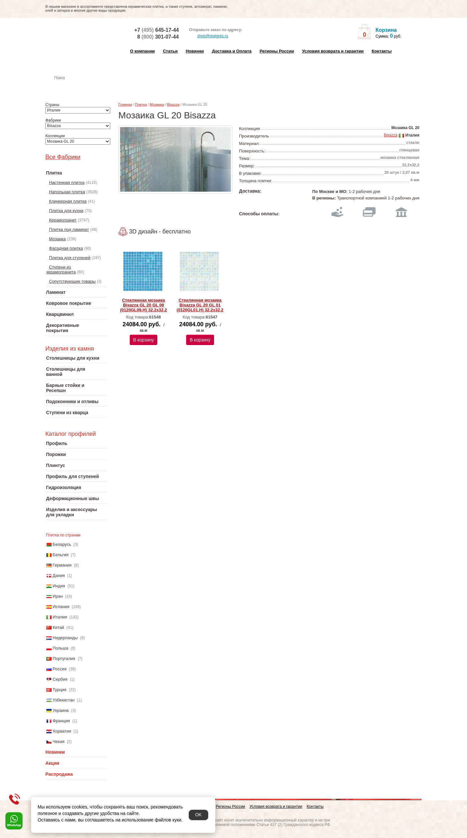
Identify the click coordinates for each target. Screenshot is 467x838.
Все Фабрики (62, 157)
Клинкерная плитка (68, 201)
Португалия (64, 658)
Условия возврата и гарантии (333, 51)
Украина (61, 710)
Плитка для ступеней (69, 257)
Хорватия (62, 731)
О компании (142, 51)
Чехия (58, 741)
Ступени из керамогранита (61, 269)
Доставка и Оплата (231, 51)
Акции (52, 763)
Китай (58, 627)
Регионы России (276, 51)
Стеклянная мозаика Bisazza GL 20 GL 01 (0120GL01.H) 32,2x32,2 (200, 305)
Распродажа (59, 774)
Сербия (60, 679)
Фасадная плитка (66, 248)
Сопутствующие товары (72, 281)
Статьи (170, 51)
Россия (59, 668)
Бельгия (60, 554)
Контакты (381, 51)
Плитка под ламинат (69, 229)
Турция (59, 689)
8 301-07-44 (158, 37)
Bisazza (173, 104)
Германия (62, 565)
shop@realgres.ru (208, 36)
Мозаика (57, 238)
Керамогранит (63, 220)
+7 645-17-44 (156, 30)
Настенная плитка (83, 87)
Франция (61, 720)
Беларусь (62, 544)
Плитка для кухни (66, 210)
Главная (125, 104)
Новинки (195, 51)
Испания (61, 606)
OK (198, 814)
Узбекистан (64, 700)
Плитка (141, 104)
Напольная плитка (67, 191)
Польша (60, 648)
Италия (60, 617)
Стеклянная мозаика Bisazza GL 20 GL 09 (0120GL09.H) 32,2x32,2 (143, 305)
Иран (58, 596)
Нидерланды (65, 637)
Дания (59, 575)
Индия (59, 585)
